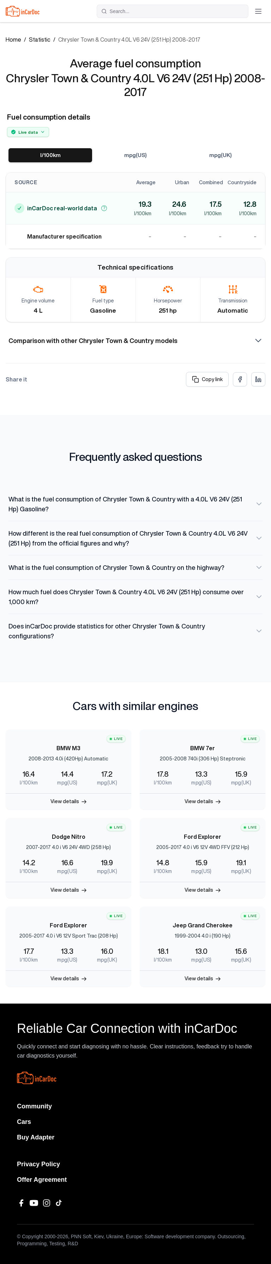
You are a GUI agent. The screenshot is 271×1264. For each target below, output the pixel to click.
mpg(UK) (220, 155)
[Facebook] (21, 1203)
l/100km (50, 155)
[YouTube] (34, 1203)
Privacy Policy (38, 1164)
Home (13, 39)
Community (34, 1106)
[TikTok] (59, 1203)
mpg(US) (135, 155)
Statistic (39, 39)
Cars (24, 1121)
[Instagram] (46, 1203)
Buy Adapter (35, 1137)
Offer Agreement (42, 1179)
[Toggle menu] (258, 11)
